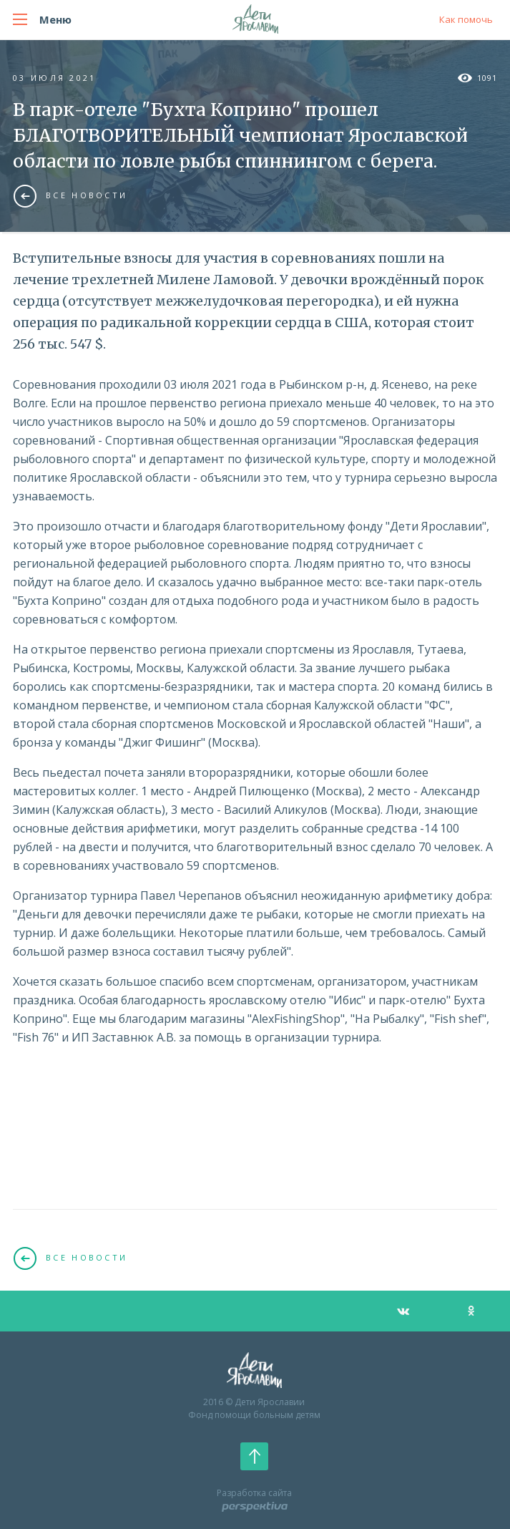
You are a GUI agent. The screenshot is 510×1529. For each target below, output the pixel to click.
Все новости (70, 195)
